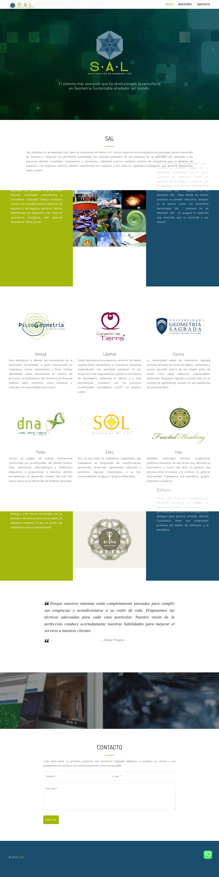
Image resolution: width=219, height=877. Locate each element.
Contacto (203, 4)
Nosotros (185, 4)
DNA (21, 857)
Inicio (169, 4)
